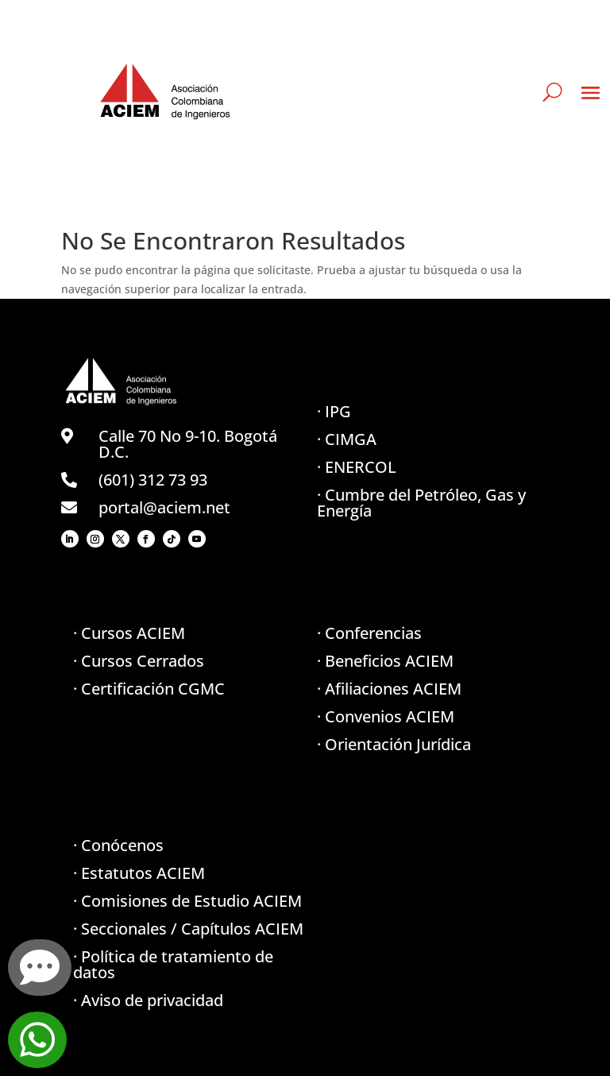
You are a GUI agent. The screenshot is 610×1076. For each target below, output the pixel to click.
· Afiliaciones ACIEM (389, 688)
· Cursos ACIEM (129, 633)
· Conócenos (118, 845)
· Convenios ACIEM (385, 716)
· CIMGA (346, 439)
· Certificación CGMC (149, 688)
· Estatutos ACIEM (139, 873)
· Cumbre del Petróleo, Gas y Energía (421, 502)
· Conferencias (369, 633)
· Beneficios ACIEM (385, 661)
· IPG (334, 411)
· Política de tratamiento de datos (173, 964)
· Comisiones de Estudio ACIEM (187, 901)
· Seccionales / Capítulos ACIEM (188, 928)
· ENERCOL (356, 467)
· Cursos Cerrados (138, 661)
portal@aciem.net (164, 507)
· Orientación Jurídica (394, 744)
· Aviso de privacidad (148, 1000)
